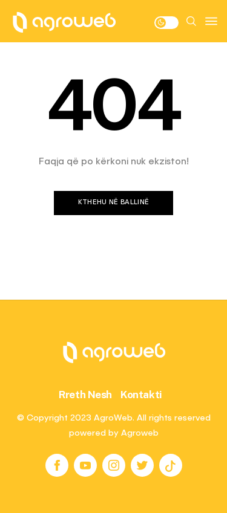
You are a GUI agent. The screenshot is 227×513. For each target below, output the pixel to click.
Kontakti (141, 395)
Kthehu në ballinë (114, 202)
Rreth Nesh (85, 395)
